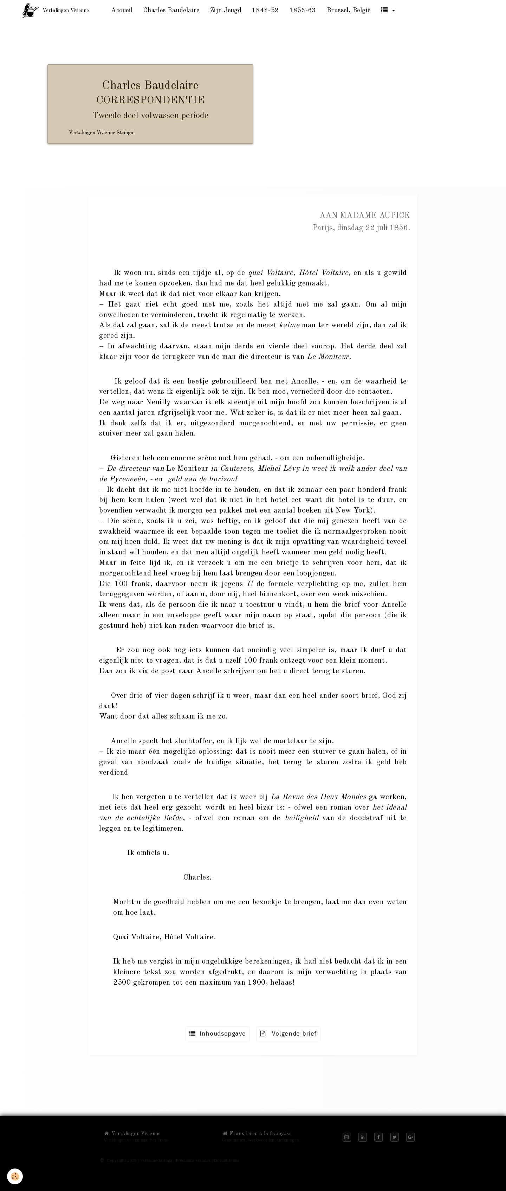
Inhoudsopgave (217, 1033)
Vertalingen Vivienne (132, 1133)
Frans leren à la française (257, 1133)
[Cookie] (15, 1176)
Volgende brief (288, 1033)
